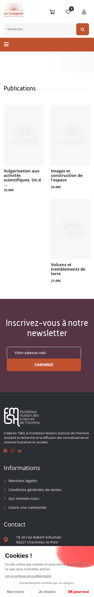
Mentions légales (23, 480)
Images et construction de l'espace (66, 176)
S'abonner (44, 365)
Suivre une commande (27, 507)
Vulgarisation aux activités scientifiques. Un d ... (22, 178)
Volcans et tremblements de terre (68, 269)
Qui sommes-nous (24, 498)
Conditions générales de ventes (35, 489)
